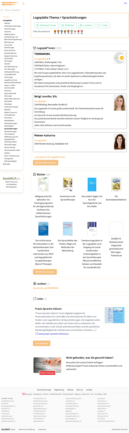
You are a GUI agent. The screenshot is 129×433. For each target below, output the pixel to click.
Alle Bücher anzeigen (45, 271)
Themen (7, 10)
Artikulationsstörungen (12, 26)
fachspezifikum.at (39, 398)
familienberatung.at (40, 401)
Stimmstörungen (10, 144)
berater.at (4, 403)
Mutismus (7, 91)
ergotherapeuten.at (8, 421)
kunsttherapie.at (39, 413)
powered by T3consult (120, 429)
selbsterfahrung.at (103, 406)
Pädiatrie (7, 110)
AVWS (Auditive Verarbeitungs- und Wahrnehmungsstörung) (13, 37)
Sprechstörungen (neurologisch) (10, 132)
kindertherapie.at (39, 411)
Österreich (27, 394)
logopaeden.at (38, 421)
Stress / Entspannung (11, 156)
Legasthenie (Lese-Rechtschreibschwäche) (12, 81)
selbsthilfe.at (102, 408)
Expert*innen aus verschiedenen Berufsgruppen (11, 183)
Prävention (8, 118)
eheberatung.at (6, 416)
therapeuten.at (102, 416)
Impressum (42, 429)
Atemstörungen (9, 29)
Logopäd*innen (47, 48)
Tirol (92, 394)
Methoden (6, 164)
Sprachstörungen (10, 129)
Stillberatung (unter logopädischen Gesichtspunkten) (11, 139)
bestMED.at (5, 411)
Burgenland (37, 394)
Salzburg (77, 394)
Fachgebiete (15, 10)
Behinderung (9, 42)
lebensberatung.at (39, 416)
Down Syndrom (9, 50)
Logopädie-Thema (46, 17)
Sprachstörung (46, 288)
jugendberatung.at (40, 408)
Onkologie (8, 104)
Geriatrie (7, 64)
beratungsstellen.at (8, 406)
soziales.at (101, 411)
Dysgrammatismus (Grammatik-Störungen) (10, 58)
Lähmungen (8, 77)
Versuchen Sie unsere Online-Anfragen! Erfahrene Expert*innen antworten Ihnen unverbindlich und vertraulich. (97, 363)
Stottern (7, 153)
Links (40, 299)
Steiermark (85, 394)
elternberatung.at (7, 418)
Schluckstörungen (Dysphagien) (10, 124)
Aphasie (7, 23)
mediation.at (70, 401)
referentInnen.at (103, 403)
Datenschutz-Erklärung (27, 429)
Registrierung (59, 390)
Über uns (80, 390)
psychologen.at (70, 418)
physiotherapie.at (71, 413)
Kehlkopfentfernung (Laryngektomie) (11, 73)
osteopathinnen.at (72, 406)
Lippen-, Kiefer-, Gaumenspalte (10, 86)
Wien (105, 394)
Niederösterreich (56, 394)
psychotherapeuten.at (73, 421)
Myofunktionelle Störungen (10, 94)
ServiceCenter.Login (44, 390)
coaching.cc (5, 413)
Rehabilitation (9, 120)
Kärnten (46, 394)
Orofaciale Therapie (11, 107)
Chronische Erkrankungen (9, 46)
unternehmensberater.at (106, 421)
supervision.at (102, 413)
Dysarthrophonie (10, 53)
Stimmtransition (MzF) (12, 150)
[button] (125, 3)
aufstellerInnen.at (7, 401)
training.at (101, 418)
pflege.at (68, 411)
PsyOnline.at (101, 401)
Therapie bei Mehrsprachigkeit (10, 159)
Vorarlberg (98, 394)
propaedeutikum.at (72, 416)
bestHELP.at (5, 408)
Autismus (7, 31)
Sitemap (70, 390)
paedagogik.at (70, 408)
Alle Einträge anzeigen (45, 162)
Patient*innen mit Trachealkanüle (10, 113)
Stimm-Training (9, 147)
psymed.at (101, 398)
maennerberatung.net (73, 398)
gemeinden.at (38, 406)
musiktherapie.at (71, 403)
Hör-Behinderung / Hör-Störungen (11, 67)
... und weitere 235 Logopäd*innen (49, 157)
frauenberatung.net (40, 403)
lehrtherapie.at (38, 418)
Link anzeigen (41, 343)
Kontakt (89, 390)
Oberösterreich (68, 394)
